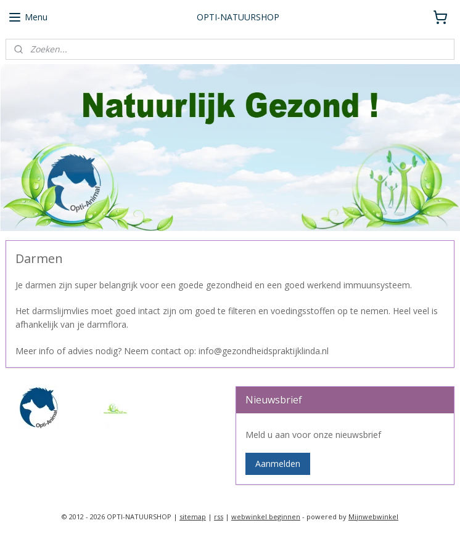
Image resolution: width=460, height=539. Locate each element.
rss (218, 516)
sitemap (192, 516)
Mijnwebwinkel (373, 516)
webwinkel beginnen (265, 516)
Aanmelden (277, 463)
